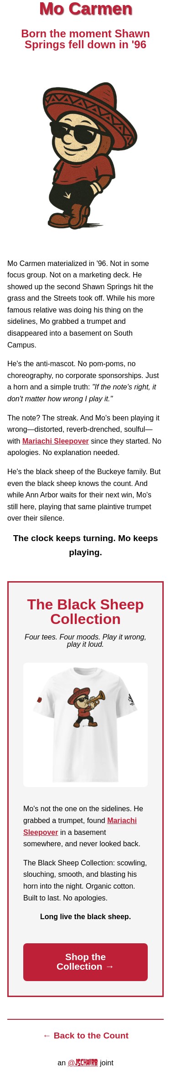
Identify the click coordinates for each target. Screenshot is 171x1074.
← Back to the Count (85, 1035)
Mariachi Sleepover (55, 441)
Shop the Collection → (85, 961)
